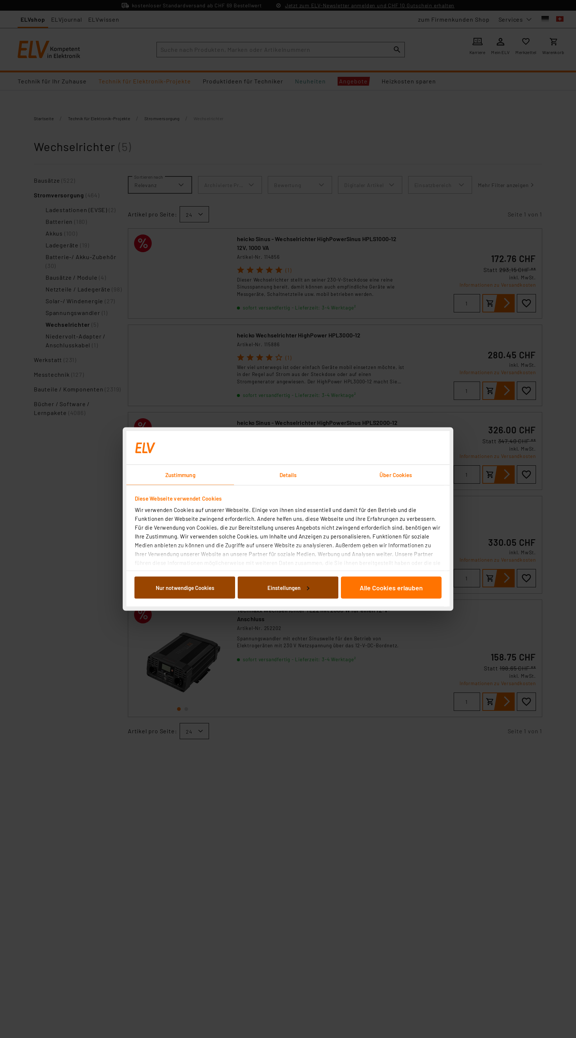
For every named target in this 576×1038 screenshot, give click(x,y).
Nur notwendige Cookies (185, 587)
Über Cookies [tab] (395, 475)
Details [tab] (288, 475)
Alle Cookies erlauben (391, 587)
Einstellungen (288, 587)
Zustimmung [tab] (180, 475)
